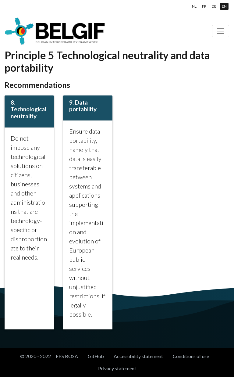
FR (204, 6)
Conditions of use (191, 356)
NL (194, 6)
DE (214, 6)
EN (224, 6)
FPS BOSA (67, 356)
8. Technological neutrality (28, 109)
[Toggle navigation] (220, 31)
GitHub (96, 356)
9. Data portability (83, 106)
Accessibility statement (138, 356)
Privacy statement (117, 368)
